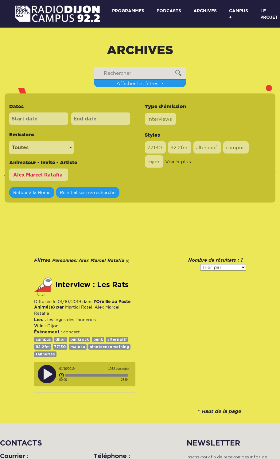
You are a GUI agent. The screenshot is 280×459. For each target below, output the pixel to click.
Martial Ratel (78, 307)
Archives (205, 10)
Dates (16, 106)
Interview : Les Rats (92, 284)
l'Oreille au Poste (112, 301)
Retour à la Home (31, 192)
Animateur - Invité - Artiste (43, 162)
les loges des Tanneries (71, 319)
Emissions (21, 134)
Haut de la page (221, 411)
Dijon (53, 326)
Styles (152, 135)
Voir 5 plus (178, 161)
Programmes (128, 10)
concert (71, 332)
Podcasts (169, 10)
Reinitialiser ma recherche (87, 192)
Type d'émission (165, 106)
